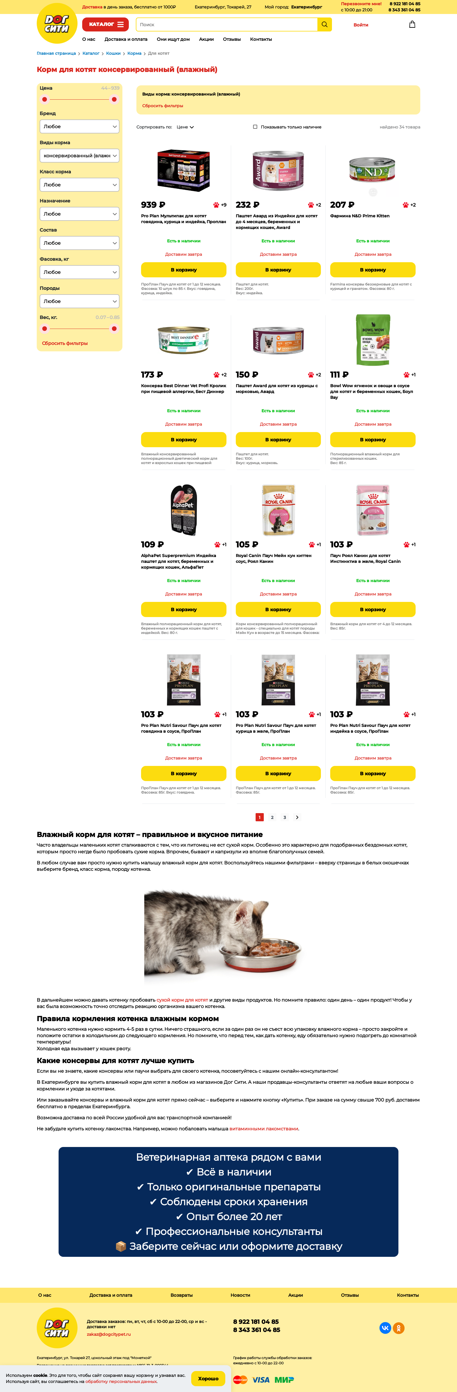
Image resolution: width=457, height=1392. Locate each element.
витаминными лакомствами (263, 1129)
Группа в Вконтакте (385, 1328)
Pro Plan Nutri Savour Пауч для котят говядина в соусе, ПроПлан (181, 728)
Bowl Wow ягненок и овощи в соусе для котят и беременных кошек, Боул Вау (371, 391)
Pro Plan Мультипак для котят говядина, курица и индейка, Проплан (183, 218)
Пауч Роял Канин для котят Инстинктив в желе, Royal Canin (365, 558)
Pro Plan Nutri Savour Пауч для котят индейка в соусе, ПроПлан (370, 728)
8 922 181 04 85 (405, 3)
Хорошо (208, 1379)
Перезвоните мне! (361, 3)
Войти (361, 25)
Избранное (386, 25)
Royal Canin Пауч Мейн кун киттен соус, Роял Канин (274, 558)
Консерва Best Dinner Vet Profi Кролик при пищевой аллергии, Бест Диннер (183, 388)
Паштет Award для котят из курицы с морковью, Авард (277, 388)
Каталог (101, 24)
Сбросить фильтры (162, 105)
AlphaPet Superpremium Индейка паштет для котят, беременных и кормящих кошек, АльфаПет (178, 561)
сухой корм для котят (182, 1000)
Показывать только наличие (291, 127)
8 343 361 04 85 (404, 10)
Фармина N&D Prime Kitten (360, 216)
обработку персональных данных (121, 1381)
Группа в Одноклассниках (399, 1328)
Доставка (92, 7)
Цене (182, 127)
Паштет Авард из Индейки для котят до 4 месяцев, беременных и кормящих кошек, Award (276, 221)
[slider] (44, 99)
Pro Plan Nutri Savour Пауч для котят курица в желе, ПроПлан (276, 728)
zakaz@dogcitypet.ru (109, 1334)
